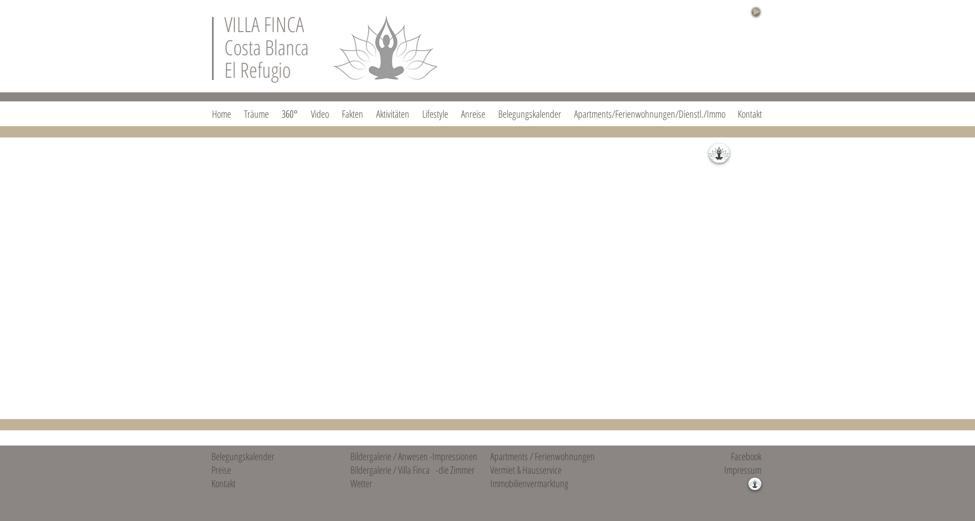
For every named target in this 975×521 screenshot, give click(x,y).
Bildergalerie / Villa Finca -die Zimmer (412, 470)
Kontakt (223, 483)
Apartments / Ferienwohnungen (542, 456)
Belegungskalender (242, 456)
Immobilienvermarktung (529, 483)
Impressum (742, 470)
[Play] (756, 11)
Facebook (746, 456)
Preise (221, 470)
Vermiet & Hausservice (526, 470)
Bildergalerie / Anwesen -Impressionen (413, 456)
